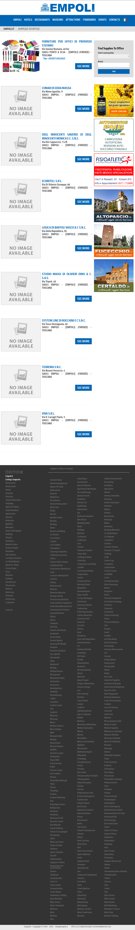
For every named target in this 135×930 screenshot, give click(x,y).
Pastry (80, 765)
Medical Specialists (85, 728)
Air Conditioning (84, 492)
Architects (81, 499)
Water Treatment (57, 905)
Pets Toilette (55, 773)
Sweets (107, 864)
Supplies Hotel (83, 861)
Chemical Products (85, 550)
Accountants (82, 482)
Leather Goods (56, 705)
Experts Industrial (84, 615)
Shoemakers (109, 840)
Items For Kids (110, 690)
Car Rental (54, 534)
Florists (80, 629)
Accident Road (56, 480)
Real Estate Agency (13, 530)
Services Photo (110, 834)
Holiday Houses (56, 671)
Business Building (57, 531)
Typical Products (12, 507)
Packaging (81, 758)
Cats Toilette (55, 545)
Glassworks (55, 657)
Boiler (79, 526)
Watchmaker (109, 902)
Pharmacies (10, 585)
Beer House (81, 519)
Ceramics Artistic (111, 547)
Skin (79, 847)
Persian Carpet (56, 770)
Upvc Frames (109, 895)
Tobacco (107, 881)
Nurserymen (82, 748)
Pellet (52, 767)
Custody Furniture (111, 581)
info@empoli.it (61, 926)
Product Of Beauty (57, 797)
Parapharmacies (84, 762)
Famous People (12, 548)
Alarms (107, 492)
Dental (107, 588)
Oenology (108, 748)
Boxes (52, 527)
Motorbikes (82, 738)
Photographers (83, 779)
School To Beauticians (86, 830)
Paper (106, 758)
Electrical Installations (59, 599)
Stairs (79, 857)
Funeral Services (110, 642)
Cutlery (53, 582)
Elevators (108, 605)
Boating (53, 524)
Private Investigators (86, 796)
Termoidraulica (110, 875)
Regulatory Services (85, 810)
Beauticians (109, 516)
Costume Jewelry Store (59, 575)
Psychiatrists (82, 799)
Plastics (80, 789)
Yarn (52, 919)
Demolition (81, 588)
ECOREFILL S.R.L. (52, 181)
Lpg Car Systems (84, 714)
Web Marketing (110, 905)
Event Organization (85, 612)
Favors (53, 620)
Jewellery (54, 691)
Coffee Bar (81, 560)
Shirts (52, 838)
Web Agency (82, 905)
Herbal (107, 670)
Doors (106, 594)
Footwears (81, 635)
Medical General (56, 726)
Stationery (108, 857)
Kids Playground (111, 694)
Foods (106, 632)
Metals (80, 731)
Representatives (84, 813)
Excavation (108, 612)
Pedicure (107, 765)
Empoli (17, 19)
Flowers (107, 629)
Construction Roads (85, 571)
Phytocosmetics (110, 782)
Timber (107, 878)
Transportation (56, 888)
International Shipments (114, 687)
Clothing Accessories (58, 555)
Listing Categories (13, 479)
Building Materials (112, 530)
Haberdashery (83, 663)
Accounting (109, 482)
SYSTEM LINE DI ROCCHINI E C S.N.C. (64, 320)
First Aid (80, 625)
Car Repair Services (13, 558)
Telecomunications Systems (115, 871)
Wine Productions (84, 912)
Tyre (106, 892)
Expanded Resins (57, 613)
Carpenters (10, 602)
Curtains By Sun (83, 581)
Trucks (107, 888)
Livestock (108, 711)
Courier (80, 577)
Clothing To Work (84, 557)
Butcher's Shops (12, 565)
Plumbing (54, 790)
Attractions (73, 19)
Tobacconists (55, 885)
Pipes (52, 784)
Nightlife (9, 524)
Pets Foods (81, 772)
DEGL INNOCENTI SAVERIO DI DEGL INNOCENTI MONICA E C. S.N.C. (67, 136)
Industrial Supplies (112, 680)
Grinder (80, 659)
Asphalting (81, 506)
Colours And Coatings (59, 562)
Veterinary (10, 592)
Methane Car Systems (113, 731)
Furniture (53, 647)
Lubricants (108, 714)
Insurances (54, 685)
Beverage (108, 519)
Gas (105, 653)
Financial (81, 622)
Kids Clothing (82, 694)
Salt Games (82, 827)
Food (79, 632)
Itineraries (89, 19)
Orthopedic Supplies (112, 755)
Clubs (106, 557)
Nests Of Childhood (112, 741)
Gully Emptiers (110, 659)
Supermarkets (56, 859)
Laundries (54, 702)
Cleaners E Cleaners (112, 550)
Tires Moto (81, 881)
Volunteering (82, 902)
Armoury (107, 499)
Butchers (81, 533)
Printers (53, 794)
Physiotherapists (84, 782)
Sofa (106, 847)
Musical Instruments (85, 741)
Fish (106, 625)
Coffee (52, 558)
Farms (106, 618)
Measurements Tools (112, 721)
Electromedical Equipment (61, 603)
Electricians (10, 599)
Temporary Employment (87, 875)
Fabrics (53, 616)
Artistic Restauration (58, 504)
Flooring (53, 627)
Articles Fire (82, 502)
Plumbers (9, 595)
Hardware (81, 666)
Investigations (56, 688)
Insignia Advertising (85, 683)
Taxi (79, 871)
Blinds (107, 523)
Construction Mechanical (60, 568)
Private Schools (110, 796)
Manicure (54, 715)
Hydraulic (81, 676)
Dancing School (83, 584)
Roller (79, 823)
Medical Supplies (111, 728)
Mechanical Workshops (86, 724)
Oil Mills (53, 749)
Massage (54, 719)
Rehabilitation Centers (113, 810)
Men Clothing (55, 729)
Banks (52, 510)
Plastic (53, 787)
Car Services (55, 538)
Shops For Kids (56, 845)
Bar (78, 513)
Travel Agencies (83, 888)
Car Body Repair (110, 533)
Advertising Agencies (58, 483)
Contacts (114, 19)
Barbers (107, 513)
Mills (52, 732)
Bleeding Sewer (83, 523)
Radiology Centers (57, 804)
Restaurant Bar (110, 816)
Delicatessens (55, 586)
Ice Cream (108, 676)
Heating (53, 667)
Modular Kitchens (111, 734)
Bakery (107, 509)
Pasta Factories (110, 762)
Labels (53, 698)
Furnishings (109, 646)
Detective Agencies (57, 592)
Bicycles (53, 521)
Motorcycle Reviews (112, 738)
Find (113, 71)
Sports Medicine (83, 854)
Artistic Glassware (111, 502)
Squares (9, 517)
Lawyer (80, 704)
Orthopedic (81, 755)
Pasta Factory (55, 763)
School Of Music (56, 828)
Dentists (9, 589)
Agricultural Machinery (86, 489)
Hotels (28, 19)
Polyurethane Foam (85, 793)
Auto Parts (54, 507)
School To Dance (111, 830)
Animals (53, 493)
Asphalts (108, 506)
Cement (80, 547)
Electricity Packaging (112, 601)
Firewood (54, 623)
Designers (108, 591)
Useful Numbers (12, 510)
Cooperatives (82, 574)
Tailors (107, 868)
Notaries (107, 745)
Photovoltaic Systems (113, 779)
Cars (79, 543)
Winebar (53, 916)
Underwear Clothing (58, 895)
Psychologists (110, 799)
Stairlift (53, 855)
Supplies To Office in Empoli (61, 468)
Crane (106, 577)
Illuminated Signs (57, 678)
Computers (108, 564)
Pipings (80, 786)
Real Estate (82, 806)
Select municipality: (106, 53)
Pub (51, 801)
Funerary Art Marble (58, 644)
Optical (107, 752)
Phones (53, 777)
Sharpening (55, 835)
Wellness (54, 909)
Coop (52, 572)
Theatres (81, 878)
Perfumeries (109, 769)
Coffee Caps (109, 560)
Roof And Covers (111, 823)
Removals (10, 551)
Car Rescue (81, 536)
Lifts (52, 708)
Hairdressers (11, 582)
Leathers (80, 707)
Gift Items (81, 656)
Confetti (80, 567)
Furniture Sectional (58, 650)
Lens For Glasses (111, 707)
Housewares (55, 674)
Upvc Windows (56, 898)
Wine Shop (108, 912)
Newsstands (55, 743)
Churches (9, 493)
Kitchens (80, 697)
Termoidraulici (56, 878)
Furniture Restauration (113, 649)
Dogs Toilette (82, 594)
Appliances (54, 497)
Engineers (108, 608)
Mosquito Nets (56, 736)
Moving (53, 739)
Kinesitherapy (56, 695)
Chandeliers (55, 548)
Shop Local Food (56, 842)
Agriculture (108, 489)
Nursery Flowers (56, 746)
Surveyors (81, 864)
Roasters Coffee (56, 821)
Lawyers (107, 704)
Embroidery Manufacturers (61, 606)
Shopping (9, 503)
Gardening (81, 653)
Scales (107, 827)
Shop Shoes (82, 844)
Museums (57, 19)
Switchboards (83, 868)
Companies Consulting (86, 564)
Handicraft (54, 664)
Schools (9, 537)
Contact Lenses (110, 571)
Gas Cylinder (55, 654)
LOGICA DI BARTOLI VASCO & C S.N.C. (64, 227)
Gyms (52, 661)
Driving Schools (56, 596)
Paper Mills (54, 760)
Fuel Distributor (110, 639)
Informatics (55, 681)
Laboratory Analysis (112, 700)
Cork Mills (108, 574)
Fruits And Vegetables (86, 639)
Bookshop (108, 526)
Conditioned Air (56, 565)
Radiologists (109, 803)
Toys (106, 885)
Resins (80, 816)
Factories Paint (83, 618)
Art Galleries (55, 500)
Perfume (80, 769)
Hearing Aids (109, 666)
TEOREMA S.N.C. (52, 367)
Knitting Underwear (112, 697)
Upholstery (81, 895)
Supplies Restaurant (112, 861)
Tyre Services (11, 554)
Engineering (82, 608)
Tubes (79, 892)
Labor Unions (82, 700)
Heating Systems (84, 670)
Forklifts (107, 635)
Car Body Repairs (13, 561)
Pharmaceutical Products (87, 775)
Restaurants (42, 19)
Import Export (83, 680)
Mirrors (80, 734)
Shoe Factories (83, 840)
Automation (82, 509)
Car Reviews (109, 536)
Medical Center (12, 544)
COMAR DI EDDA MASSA (56, 88)
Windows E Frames (112, 909)
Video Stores (55, 902)
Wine (52, 912)
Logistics (53, 712)
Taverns (53, 871)
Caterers (107, 543)
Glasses (107, 656)
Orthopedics (55, 756)
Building (9, 534)
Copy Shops (82, 478)
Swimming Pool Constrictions (56, 867)
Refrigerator (55, 808)
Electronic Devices (84, 605)
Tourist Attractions (13, 500)
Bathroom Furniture (85, 516)
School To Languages (59, 831)
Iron (79, 690)
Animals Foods (83, 495)
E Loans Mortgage (84, 598)
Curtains (53, 579)
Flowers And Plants (58, 630)
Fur (78, 646)
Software (54, 849)
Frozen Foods (55, 637)
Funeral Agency (56, 640)
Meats (52, 722)
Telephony (54, 875)
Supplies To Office (57, 862)
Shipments (108, 837)
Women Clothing (111, 916)
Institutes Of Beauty (112, 683)
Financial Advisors (111, 622)
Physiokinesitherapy (58, 780)
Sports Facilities (56, 852)
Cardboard (81, 540)
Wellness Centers (84, 909)
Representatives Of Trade (114, 813)
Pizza (8, 571)
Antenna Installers (111, 495)
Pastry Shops (11, 568)
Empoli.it (9, 29)
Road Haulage (110, 820)
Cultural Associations (113, 478)
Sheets (80, 837)
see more (83, 66)
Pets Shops (109, 772)
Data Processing (111, 584)
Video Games (109, 898)
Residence (54, 814)
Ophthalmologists (84, 752)
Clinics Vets (82, 553)
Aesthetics (10, 541)
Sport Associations (85, 851)
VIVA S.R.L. (48, 413)
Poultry (107, 793)
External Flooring (111, 615)
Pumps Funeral (83, 803)
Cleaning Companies (58, 551)
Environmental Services (59, 609)
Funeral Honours (84, 642)
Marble (80, 717)
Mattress (81, 721)
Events (102, 19)
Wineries (9, 575)
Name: (100, 62)
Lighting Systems (84, 711)
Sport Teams (109, 851)
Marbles (107, 717)
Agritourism (10, 513)
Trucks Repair (55, 892)
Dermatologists (83, 591)
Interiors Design (83, 687)
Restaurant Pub (56, 818)
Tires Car (53, 881)
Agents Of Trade (56, 486)
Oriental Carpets (56, 753)
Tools (79, 885)
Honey (79, 673)
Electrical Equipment (112, 598)
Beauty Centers (56, 517)
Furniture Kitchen (84, 649)
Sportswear (109, 854)
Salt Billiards (55, 825)
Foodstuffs (54, 633)
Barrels (53, 514)
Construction (109, 567)
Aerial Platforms (84, 485)
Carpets (53, 541)
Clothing (9, 578)
